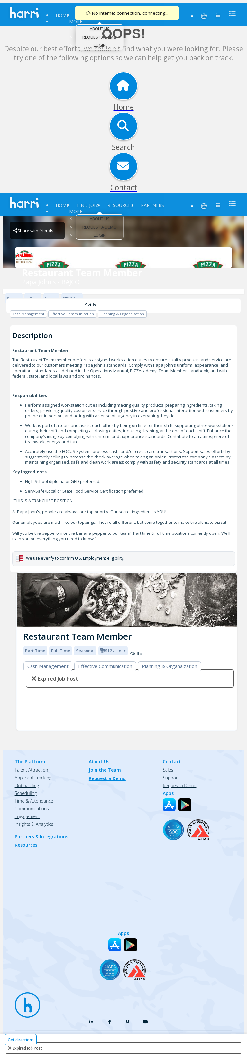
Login (100, 45)
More (75, 21)
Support (171, 778)
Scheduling (26, 793)
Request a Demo (99, 37)
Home (62, 15)
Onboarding (27, 785)
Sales (168, 770)
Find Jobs (88, 205)
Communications (32, 809)
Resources (120, 205)
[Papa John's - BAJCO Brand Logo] (123, 257)
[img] (127, 600)
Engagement (27, 816)
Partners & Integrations (41, 837)
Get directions (21, 1039)
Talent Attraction (31, 770)
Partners (152, 205)
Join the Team (105, 770)
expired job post (27, 1048)
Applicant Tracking (33, 778)
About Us (100, 29)
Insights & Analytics (34, 824)
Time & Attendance (34, 801)
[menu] (230, 13)
